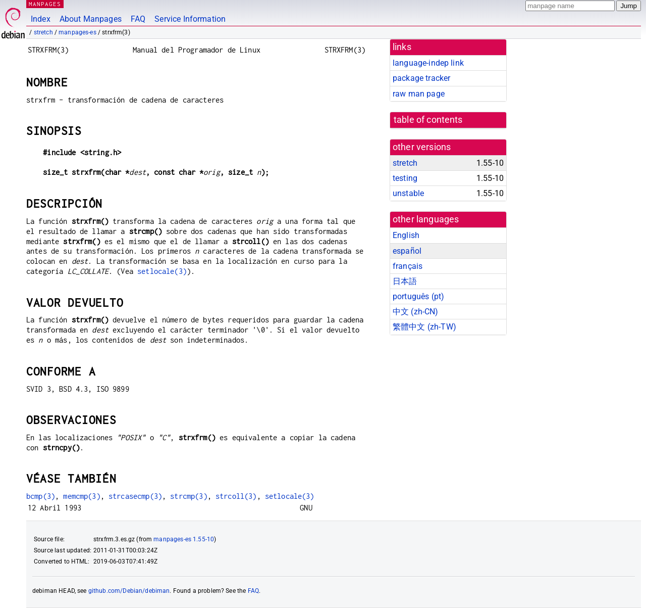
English (406, 235)
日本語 (405, 281)
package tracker (421, 78)
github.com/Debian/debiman (129, 590)
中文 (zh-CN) (416, 311)
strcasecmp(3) (135, 496)
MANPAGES (45, 4)
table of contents (428, 120)
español (407, 251)
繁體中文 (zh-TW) (424, 327)
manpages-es (77, 32)
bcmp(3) (40, 496)
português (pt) (418, 296)
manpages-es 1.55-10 (183, 539)
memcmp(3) (81, 496)
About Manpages (91, 19)
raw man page (419, 94)
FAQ (138, 19)
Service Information (190, 19)
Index (40, 19)
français (407, 266)
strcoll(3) (236, 496)
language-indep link (428, 63)
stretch (43, 32)
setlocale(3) (162, 271)
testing (405, 178)
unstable (408, 193)
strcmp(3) (188, 496)
